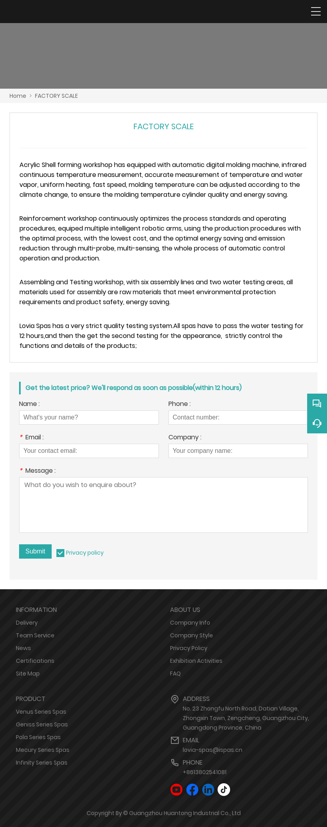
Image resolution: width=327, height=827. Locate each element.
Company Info (190, 623)
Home (18, 96)
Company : (184, 438)
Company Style (191, 635)
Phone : (179, 404)
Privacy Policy (188, 648)
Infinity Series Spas (42, 763)
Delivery (27, 623)
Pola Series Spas (38, 737)
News (23, 648)
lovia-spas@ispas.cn (212, 750)
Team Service (35, 635)
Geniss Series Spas (42, 724)
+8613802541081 (204, 772)
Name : (29, 404)
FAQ (175, 674)
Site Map (28, 674)
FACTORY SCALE (56, 96)
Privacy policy (85, 553)
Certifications (35, 661)
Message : (37, 471)
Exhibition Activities (196, 661)
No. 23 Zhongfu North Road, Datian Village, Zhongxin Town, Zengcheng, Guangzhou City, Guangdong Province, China (246, 718)
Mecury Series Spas (43, 750)
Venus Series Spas (41, 712)
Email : (31, 438)
